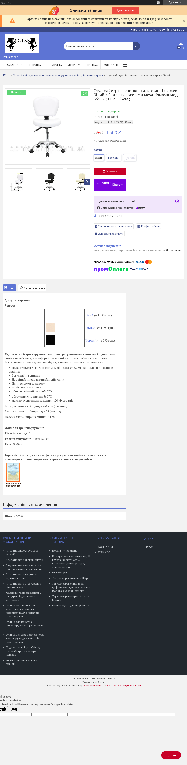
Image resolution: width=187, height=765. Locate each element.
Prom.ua (111, 678)
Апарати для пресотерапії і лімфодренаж (23, 585)
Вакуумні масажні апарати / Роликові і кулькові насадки (24, 567)
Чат (171, 755)
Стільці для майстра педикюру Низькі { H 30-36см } (24, 625)
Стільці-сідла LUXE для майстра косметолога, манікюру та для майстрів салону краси (22, 611)
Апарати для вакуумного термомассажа (22, 576)
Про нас (92, 65)
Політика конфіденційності (126, 685)
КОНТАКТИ (105, 546)
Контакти (110, 65)
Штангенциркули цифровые (70, 605)
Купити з (112, 185)
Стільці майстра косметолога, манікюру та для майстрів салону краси (58, 75)
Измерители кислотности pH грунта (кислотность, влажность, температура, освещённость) (71, 561)
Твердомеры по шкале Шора (70, 578)
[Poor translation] (14, 709)
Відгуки (149, 546)
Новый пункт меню (64, 550)
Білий (89, 315)
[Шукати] (136, 44)
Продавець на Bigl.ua (93, 682)
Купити (111, 171)
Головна (12, 65)
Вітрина (35, 65)
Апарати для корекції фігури (24, 559)
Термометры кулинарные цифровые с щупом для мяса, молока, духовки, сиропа (71, 587)
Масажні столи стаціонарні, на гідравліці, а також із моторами (23, 596)
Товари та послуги (61, 65)
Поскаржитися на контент (96, 685)
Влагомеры (59, 572)
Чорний (91, 340)
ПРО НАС (104, 552)
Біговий (91, 328)
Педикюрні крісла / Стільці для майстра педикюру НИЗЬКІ (23, 651)
